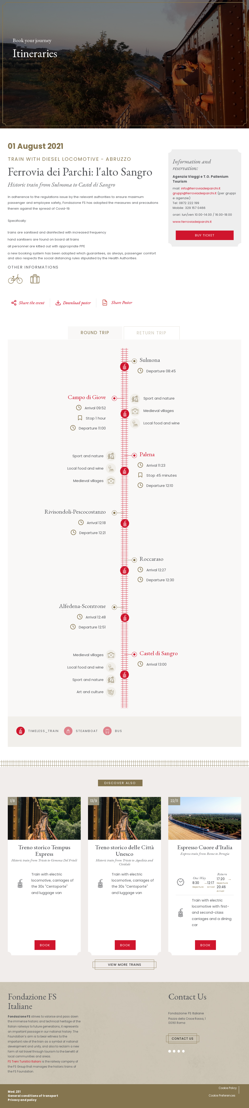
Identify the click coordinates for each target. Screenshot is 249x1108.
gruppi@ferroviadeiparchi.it (194, 193)
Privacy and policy (22, 1100)
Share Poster (116, 302)
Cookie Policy (228, 1088)
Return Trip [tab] (152, 333)
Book (45, 945)
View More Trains (124, 964)
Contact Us (183, 1039)
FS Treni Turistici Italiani (24, 1061)
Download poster (73, 303)
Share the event (27, 303)
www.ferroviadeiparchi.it (192, 221)
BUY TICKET (204, 235)
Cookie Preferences (222, 1096)
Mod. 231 (14, 1092)
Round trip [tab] (95, 333)
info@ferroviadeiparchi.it (200, 188)
